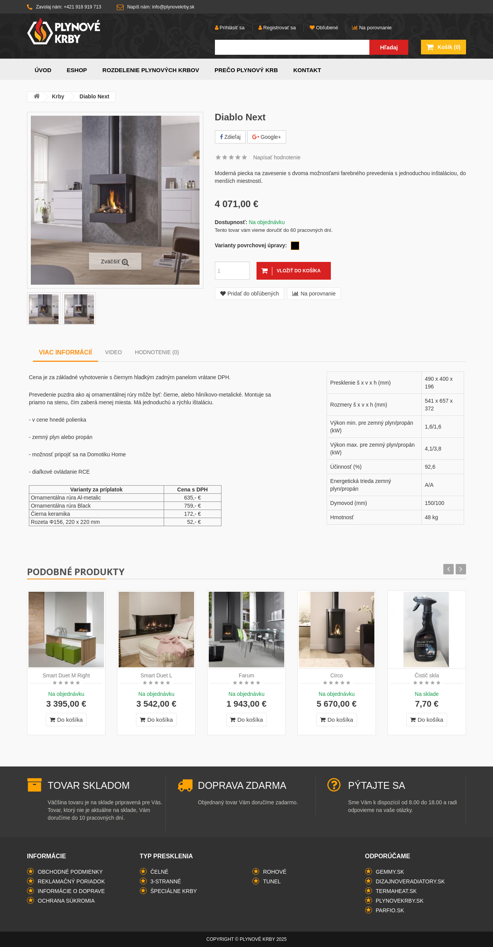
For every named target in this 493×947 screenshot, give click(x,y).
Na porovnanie (372, 27)
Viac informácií (65, 352)
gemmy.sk (390, 872)
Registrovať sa (277, 27)
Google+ (266, 137)
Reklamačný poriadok (71, 881)
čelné (160, 872)
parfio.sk (390, 910)
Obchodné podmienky (70, 872)
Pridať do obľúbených (249, 293)
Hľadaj (389, 47)
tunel (272, 881)
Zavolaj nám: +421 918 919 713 (64, 7)
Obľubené (324, 27)
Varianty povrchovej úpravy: (251, 245)
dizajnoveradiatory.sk (410, 881)
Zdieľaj (230, 137)
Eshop (77, 70)
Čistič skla (426, 675)
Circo (336, 675)
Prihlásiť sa (230, 27)
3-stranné (166, 881)
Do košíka (66, 719)
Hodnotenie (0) (157, 352)
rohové (275, 872)
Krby (58, 96)
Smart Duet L (156, 675)
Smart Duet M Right (66, 675)
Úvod (43, 70)
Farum (246, 675)
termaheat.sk (396, 891)
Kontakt (307, 70)
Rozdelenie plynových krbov (150, 70)
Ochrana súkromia (66, 901)
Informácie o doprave (71, 891)
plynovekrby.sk (400, 901)
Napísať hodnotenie (277, 157)
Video (113, 352)
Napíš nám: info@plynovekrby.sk (156, 7)
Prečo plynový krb (246, 70)
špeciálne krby (174, 891)
